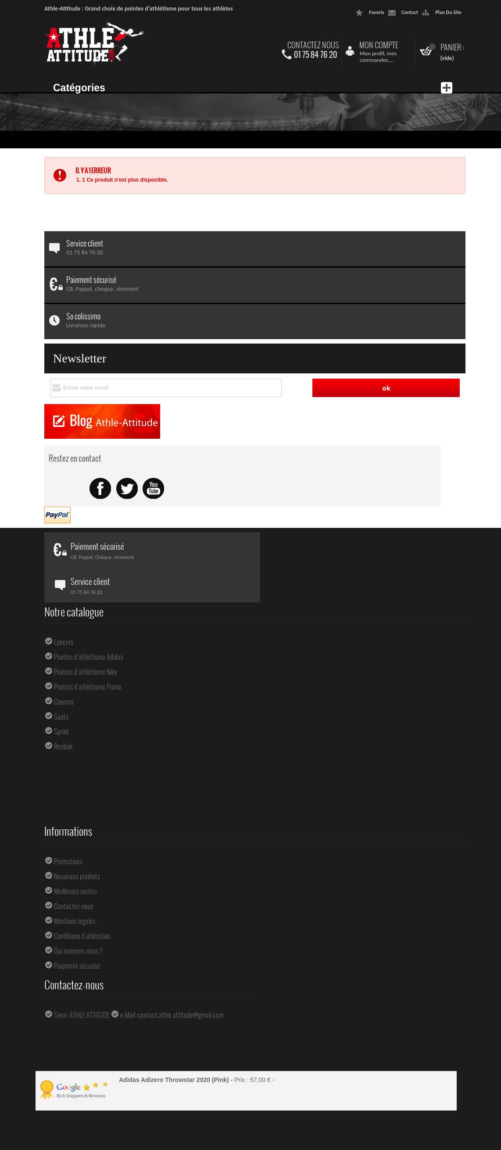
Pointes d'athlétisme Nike (86, 671)
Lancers (63, 642)
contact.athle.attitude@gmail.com (181, 1014)
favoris (376, 12)
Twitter (127, 489)
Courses (64, 701)
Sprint (61, 731)
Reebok (63, 746)
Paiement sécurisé (77, 965)
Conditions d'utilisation (82, 935)
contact (409, 12)
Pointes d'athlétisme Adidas (88, 656)
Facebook (100, 489)
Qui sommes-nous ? (78, 950)
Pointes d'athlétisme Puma (87, 686)
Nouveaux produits (77, 876)
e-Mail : (129, 1014)
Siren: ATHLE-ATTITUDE (82, 1014)
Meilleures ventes (75, 891)
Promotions (68, 861)
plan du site (448, 12)
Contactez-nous (73, 906)
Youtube (153, 489)
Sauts (61, 716)
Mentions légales (75, 921)
